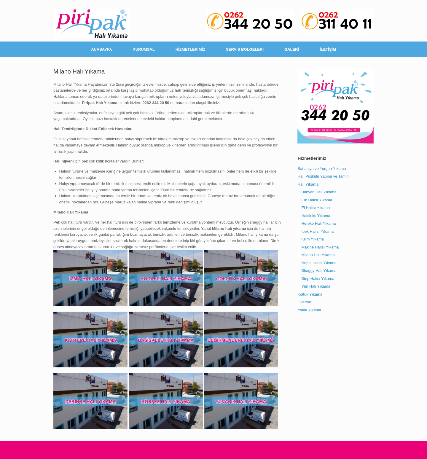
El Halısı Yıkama (315, 207)
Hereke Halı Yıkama (318, 223)
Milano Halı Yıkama (317, 255)
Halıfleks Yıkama (315, 215)
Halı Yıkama (307, 184)
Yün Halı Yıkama (315, 286)
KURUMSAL (143, 49)
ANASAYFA (101, 49)
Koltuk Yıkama (309, 294)
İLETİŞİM (328, 49)
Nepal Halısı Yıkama (318, 263)
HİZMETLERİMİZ (190, 49)
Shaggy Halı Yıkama (318, 270)
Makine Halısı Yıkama (320, 247)
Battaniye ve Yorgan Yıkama (321, 168)
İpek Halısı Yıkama (317, 231)
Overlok (304, 302)
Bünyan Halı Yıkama (318, 192)
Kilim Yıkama (312, 239)
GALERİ (291, 49)
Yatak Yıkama (309, 310)
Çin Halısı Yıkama (316, 200)
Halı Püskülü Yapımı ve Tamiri (322, 176)
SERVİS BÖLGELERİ (245, 49)
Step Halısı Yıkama (317, 278)
